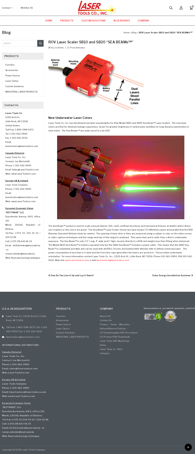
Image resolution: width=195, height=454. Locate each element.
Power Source (12, 75)
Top (188, 447)
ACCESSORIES (121, 20)
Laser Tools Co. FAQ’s (111, 349)
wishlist (25, 8)
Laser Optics (12, 81)
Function (9, 64)
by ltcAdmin (57, 47)
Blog (134, 32)
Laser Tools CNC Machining (114, 341)
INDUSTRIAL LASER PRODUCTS (21, 91)
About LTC (105, 316)
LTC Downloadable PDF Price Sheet (118, 332)
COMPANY (144, 20)
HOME (48, 20)
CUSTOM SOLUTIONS (93, 20)
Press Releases (77, 47)
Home (127, 32)
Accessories (11, 70)
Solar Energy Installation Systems (172, 275)
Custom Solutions (14, 86)
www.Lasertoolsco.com (77, 260)
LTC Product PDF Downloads (115, 337)
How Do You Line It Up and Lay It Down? (71, 275)
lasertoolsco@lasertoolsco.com (113, 260)
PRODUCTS (66, 20)
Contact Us (106, 320)
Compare (105, 353)
